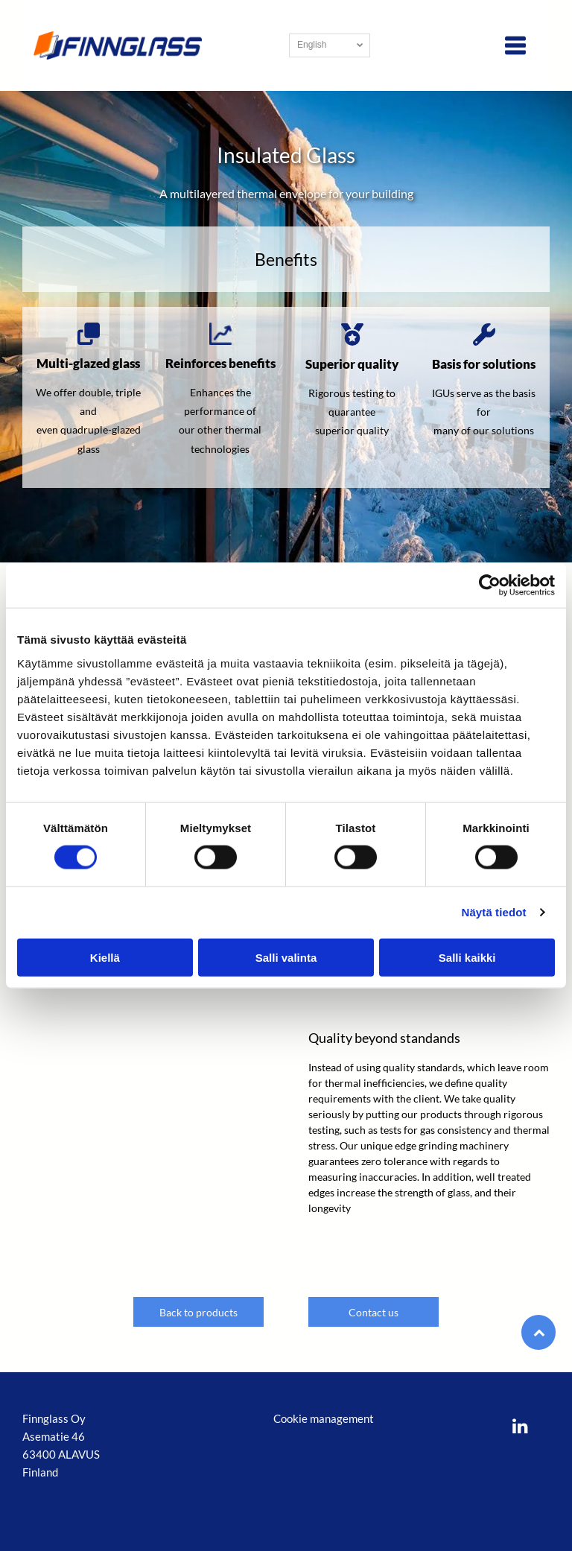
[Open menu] (515, 45)
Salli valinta (286, 957)
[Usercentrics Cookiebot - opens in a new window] (490, 585)
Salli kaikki (467, 957)
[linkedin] (520, 1427)
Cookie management (323, 1418)
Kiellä (105, 957)
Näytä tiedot (494, 912)
